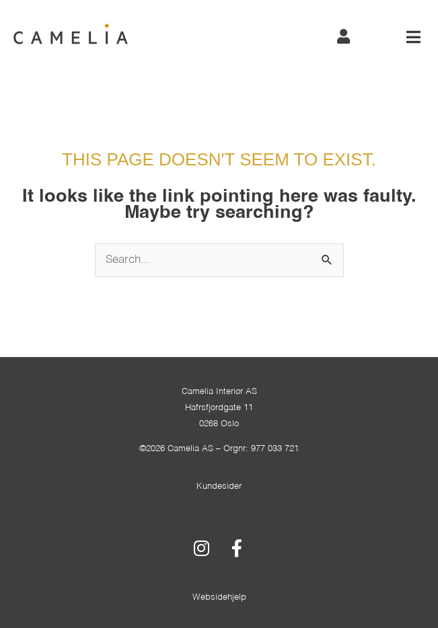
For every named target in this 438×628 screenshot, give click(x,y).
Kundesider (219, 486)
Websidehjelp (219, 597)
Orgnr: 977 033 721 (261, 448)
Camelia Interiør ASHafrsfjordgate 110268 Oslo (219, 407)
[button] (413, 37)
